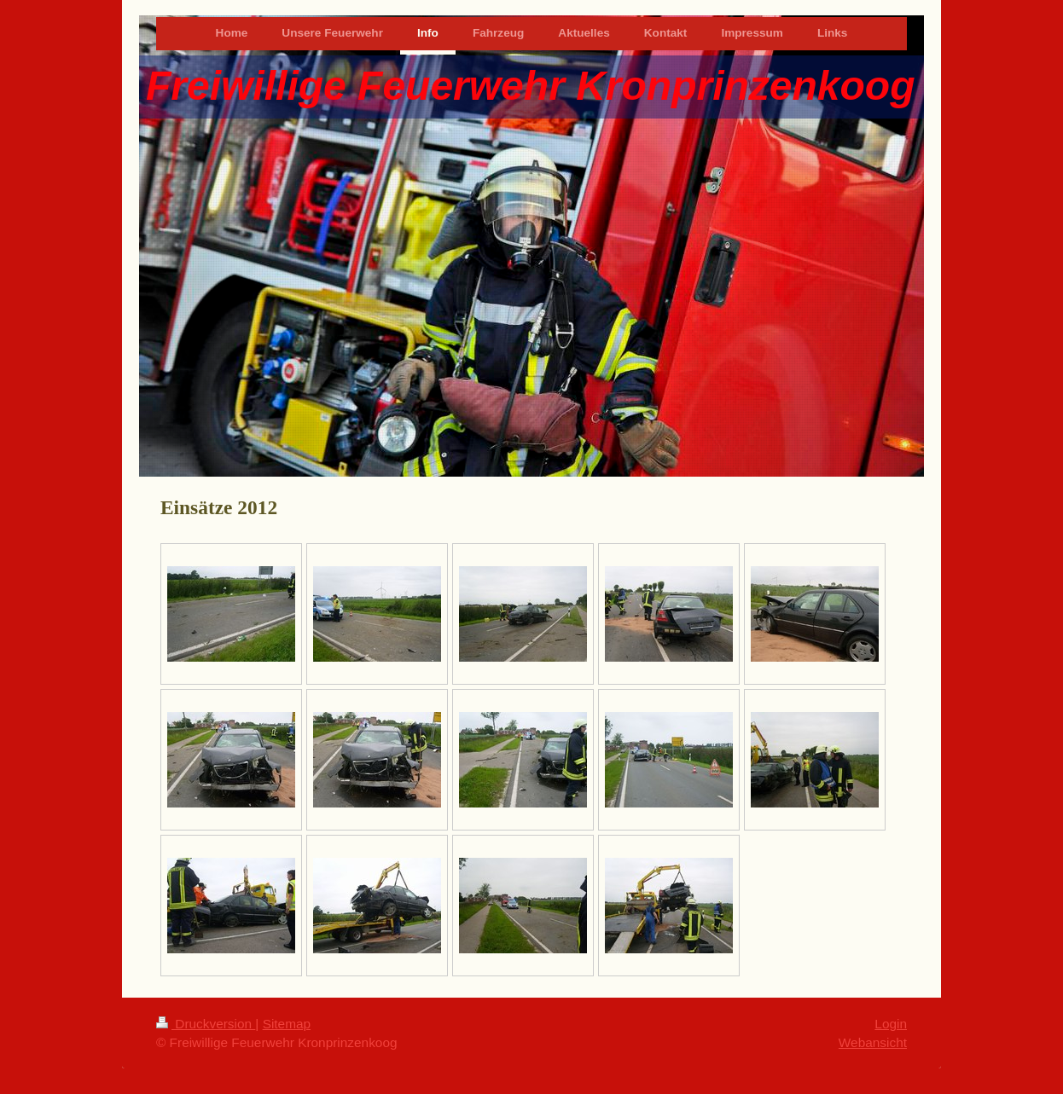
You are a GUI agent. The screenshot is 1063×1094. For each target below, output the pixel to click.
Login (890, 1023)
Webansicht (873, 1042)
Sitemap (287, 1023)
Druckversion (205, 1023)
